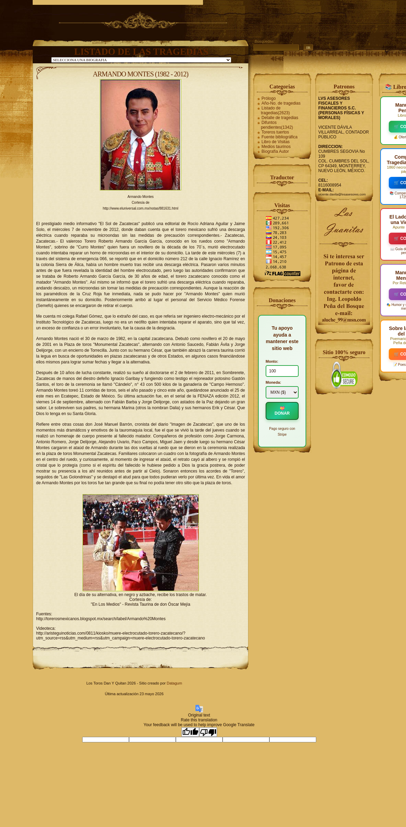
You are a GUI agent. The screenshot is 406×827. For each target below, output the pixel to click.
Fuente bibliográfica (279, 137)
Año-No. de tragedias (280, 103)
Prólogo (268, 98)
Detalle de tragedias (279, 117)
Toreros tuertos (275, 132)
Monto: (272, 361)
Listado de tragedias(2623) (275, 110)
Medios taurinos (276, 146)
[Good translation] (190, 732)
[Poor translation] (208, 732)
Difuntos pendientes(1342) (277, 125)
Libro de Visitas (275, 141)
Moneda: (273, 382)
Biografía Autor (275, 151)
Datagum (174, 683)
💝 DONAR (282, 411)
